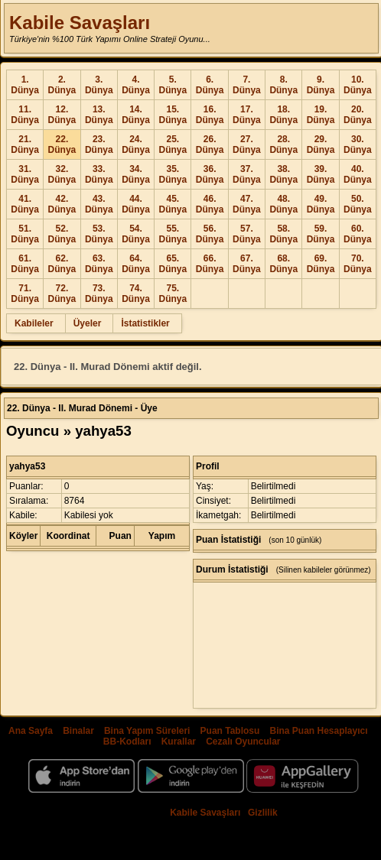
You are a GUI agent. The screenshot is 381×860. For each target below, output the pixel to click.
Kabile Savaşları (79, 22)
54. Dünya (136, 234)
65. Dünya (172, 263)
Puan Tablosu (230, 730)
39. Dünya (321, 174)
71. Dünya (25, 293)
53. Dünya (99, 234)
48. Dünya (283, 204)
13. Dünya (99, 114)
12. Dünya (62, 114)
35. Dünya (172, 174)
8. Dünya (283, 85)
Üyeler (87, 323)
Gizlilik (263, 812)
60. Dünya (358, 234)
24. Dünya (136, 144)
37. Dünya (247, 174)
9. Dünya (321, 85)
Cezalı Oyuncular (243, 741)
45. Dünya (172, 204)
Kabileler (34, 323)
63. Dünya (99, 263)
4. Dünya (136, 85)
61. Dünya (25, 263)
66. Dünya (210, 263)
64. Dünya (136, 263)
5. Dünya (172, 85)
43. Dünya (99, 204)
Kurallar (178, 741)
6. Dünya (210, 85)
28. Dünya (283, 144)
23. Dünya (99, 144)
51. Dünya (25, 234)
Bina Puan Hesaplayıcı (319, 730)
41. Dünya (25, 204)
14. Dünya (136, 114)
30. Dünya (358, 144)
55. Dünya (172, 234)
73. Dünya (99, 293)
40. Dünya (358, 174)
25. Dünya (172, 144)
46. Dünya (210, 204)
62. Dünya (62, 263)
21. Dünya (25, 144)
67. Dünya (247, 263)
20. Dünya (358, 114)
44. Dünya (136, 204)
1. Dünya (25, 85)
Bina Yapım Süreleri (147, 730)
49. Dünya (321, 204)
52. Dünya (62, 234)
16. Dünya (210, 114)
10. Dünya (358, 85)
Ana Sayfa (30, 730)
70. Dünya (358, 263)
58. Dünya (283, 234)
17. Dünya (247, 114)
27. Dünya (247, 144)
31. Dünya (25, 174)
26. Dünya (210, 144)
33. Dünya (99, 174)
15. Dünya (172, 114)
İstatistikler (145, 323)
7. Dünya (247, 85)
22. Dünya (62, 144)
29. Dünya (321, 144)
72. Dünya (62, 293)
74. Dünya (136, 293)
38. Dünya (283, 174)
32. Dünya (62, 174)
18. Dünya (283, 114)
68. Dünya (283, 263)
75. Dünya (172, 293)
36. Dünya (210, 174)
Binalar (78, 730)
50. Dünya (358, 204)
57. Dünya (247, 234)
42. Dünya (62, 204)
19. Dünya (321, 114)
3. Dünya (99, 85)
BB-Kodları (127, 741)
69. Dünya (321, 263)
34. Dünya (136, 174)
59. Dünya (321, 234)
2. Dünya (62, 85)
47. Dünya (247, 204)
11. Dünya (25, 114)
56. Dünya (210, 234)
